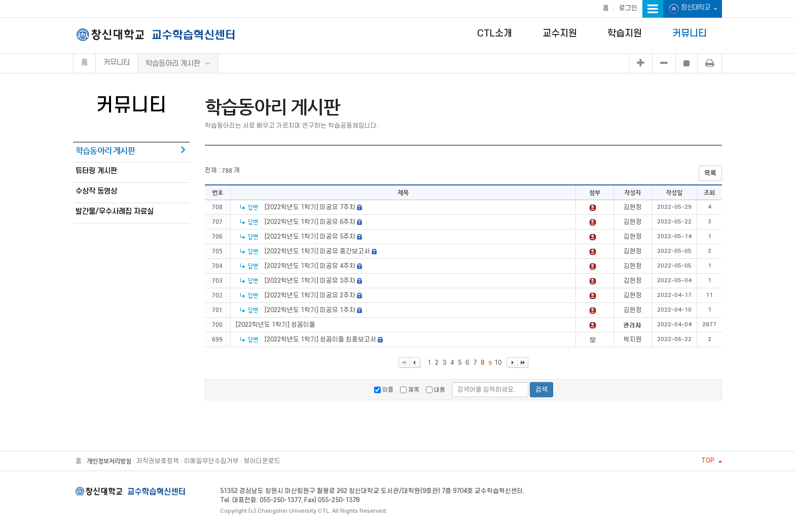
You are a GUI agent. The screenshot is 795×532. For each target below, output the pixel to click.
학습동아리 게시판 (105, 151)
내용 (435, 390)
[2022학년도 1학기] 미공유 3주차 (310, 280)
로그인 (628, 8)
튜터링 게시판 (96, 171)
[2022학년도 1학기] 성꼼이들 (275, 324)
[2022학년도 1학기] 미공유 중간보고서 (317, 251)
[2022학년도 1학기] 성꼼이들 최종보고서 (321, 339)
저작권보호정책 (157, 461)
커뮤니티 (689, 33)
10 (497, 362)
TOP (711, 461)
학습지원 (624, 33)
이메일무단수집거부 (211, 461)
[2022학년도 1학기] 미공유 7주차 (310, 207)
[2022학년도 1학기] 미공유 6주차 (310, 221)
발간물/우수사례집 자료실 (115, 211)
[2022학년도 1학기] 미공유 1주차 (310, 310)
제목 (409, 390)
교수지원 (560, 33)
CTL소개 (494, 33)
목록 (710, 173)
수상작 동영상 (96, 191)
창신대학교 (692, 9)
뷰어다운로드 (262, 461)
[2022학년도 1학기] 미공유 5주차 (310, 236)
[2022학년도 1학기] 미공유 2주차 (310, 295)
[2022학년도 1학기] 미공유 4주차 (310, 266)
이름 (383, 390)
